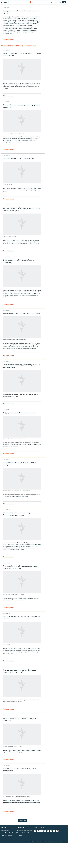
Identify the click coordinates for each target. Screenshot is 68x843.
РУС (52, 2)
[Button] (8, 39)
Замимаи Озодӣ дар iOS (23, 832)
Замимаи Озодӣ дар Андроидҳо (24, 830)
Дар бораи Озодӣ (5, 830)
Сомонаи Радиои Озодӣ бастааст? (9, 832)
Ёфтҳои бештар (22, 820)
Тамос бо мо (3, 837)
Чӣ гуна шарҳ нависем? (6, 835)
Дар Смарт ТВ (20, 835)
